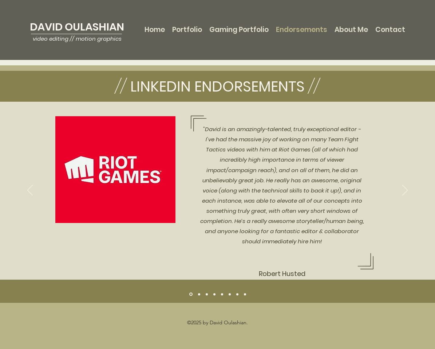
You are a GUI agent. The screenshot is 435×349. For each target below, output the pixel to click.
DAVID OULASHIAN (77, 27)
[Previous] (30, 190)
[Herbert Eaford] (214, 294)
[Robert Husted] (191, 294)
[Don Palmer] (207, 294)
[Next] (405, 190)
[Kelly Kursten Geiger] (230, 294)
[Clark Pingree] (245, 294)
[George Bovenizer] (199, 294)
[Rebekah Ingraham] (237, 294)
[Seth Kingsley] (222, 294)
